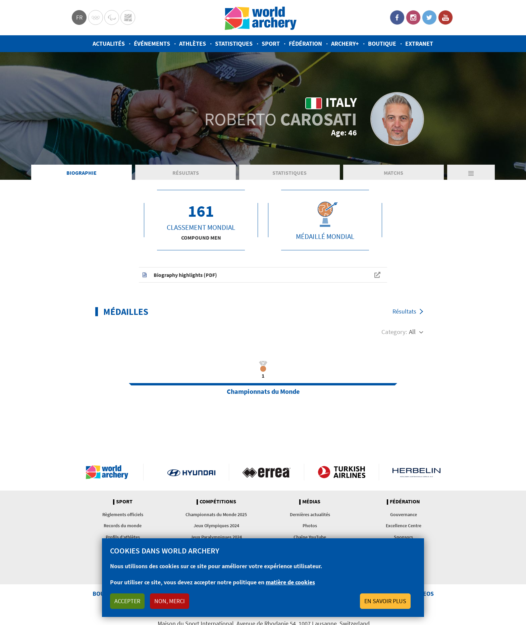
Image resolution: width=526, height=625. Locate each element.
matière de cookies (290, 582)
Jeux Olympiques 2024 (216, 526)
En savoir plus (385, 601)
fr (79, 17)
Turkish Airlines (342, 472)
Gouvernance (403, 514)
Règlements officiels (122, 514)
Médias (311, 502)
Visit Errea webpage (267, 472)
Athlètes (192, 43)
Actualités (109, 43)
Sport (271, 43)
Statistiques (234, 43)
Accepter (127, 601)
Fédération (305, 43)
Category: (394, 332)
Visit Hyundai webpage (191, 472)
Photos (310, 526)
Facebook (397, 17)
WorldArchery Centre (127, 17)
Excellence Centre (403, 526)
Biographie (81, 172)
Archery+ (345, 43)
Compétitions (218, 502)
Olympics (95, 17)
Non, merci (169, 601)
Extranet (419, 43)
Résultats (185, 172)
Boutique (382, 43)
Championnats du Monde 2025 (216, 514)
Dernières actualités (310, 514)
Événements (152, 43)
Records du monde (123, 526)
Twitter (429, 17)
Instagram (413, 17)
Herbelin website (416, 472)
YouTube (445, 17)
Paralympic (111, 17)
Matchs (393, 172)
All (412, 332)
